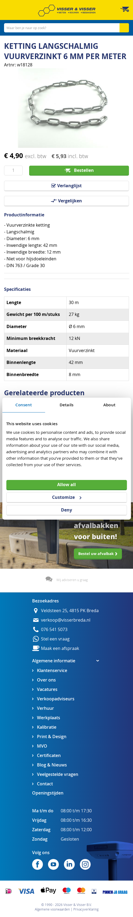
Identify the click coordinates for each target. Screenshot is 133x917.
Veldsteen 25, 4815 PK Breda (70, 610)
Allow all (66, 485)
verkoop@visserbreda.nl (65, 620)
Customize (66, 497)
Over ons (46, 680)
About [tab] (109, 404)
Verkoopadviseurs (55, 699)
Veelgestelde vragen (57, 774)
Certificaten (49, 755)
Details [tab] (66, 404)
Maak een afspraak (60, 648)
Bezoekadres (45, 601)
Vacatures (47, 689)
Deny (66, 510)
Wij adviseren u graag (72, 580)
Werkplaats (48, 718)
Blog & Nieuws (52, 765)
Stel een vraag (55, 639)
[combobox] (66, 27)
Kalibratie (46, 727)
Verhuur (45, 708)
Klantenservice (52, 670)
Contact (45, 784)
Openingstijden (47, 793)
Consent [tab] (23, 404)
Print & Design (51, 736)
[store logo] (66, 10)
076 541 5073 (54, 629)
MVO (42, 746)
